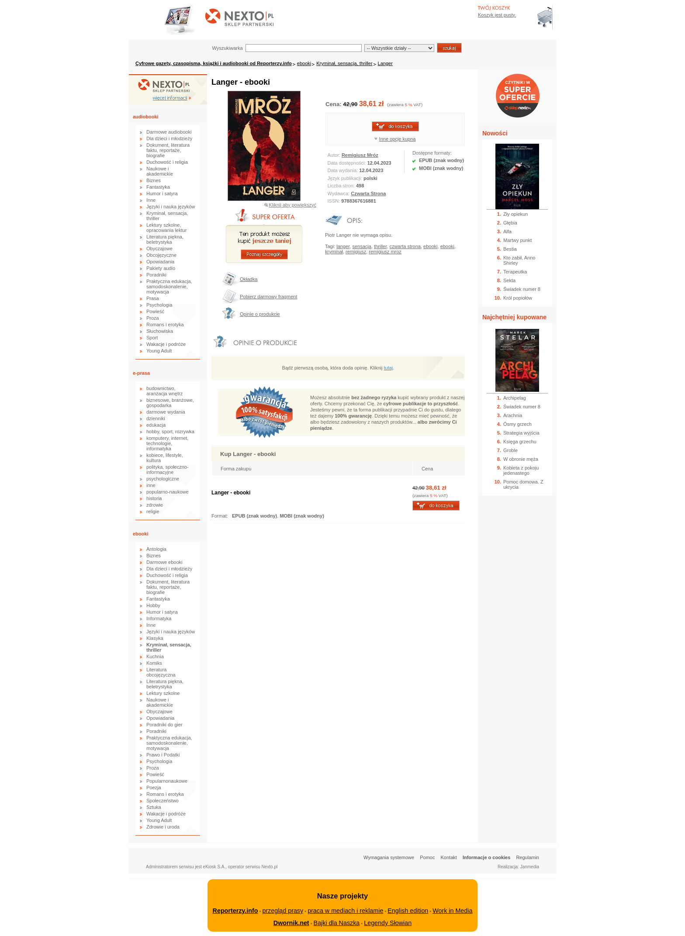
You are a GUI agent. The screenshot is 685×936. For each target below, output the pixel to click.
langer (342, 246)
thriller (380, 246)
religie (152, 511)
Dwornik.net (291, 922)
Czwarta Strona (368, 193)
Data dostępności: (347, 163)
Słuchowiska (159, 331)
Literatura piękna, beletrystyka (164, 239)
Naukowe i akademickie (159, 171)
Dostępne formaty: (432, 152)
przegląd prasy (282, 910)
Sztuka (153, 807)
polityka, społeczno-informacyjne (167, 469)
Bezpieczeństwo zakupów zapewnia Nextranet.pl (649, 7)
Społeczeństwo (162, 800)
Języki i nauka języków (170, 206)
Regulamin (527, 857)
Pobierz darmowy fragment (268, 296)
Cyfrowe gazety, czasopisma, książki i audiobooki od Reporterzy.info (213, 63)
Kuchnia (155, 656)
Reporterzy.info (235, 910)
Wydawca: (339, 193)
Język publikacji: (346, 178)
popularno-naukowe (167, 491)
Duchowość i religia (167, 162)
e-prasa (141, 373)
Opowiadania (160, 261)
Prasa (152, 298)
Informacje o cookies (486, 857)
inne (151, 485)
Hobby (153, 605)
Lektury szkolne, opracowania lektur (166, 227)
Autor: (335, 155)
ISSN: (335, 201)
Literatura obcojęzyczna (161, 672)
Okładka (248, 279)
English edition (407, 910)
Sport (152, 337)
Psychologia (159, 304)
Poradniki (156, 274)
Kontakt (449, 857)
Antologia (156, 549)
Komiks (154, 663)
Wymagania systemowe (388, 857)
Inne (151, 200)
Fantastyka (158, 187)
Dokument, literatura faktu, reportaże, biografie (168, 150)
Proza (152, 318)
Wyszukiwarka (227, 48)
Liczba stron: (342, 185)
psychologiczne (162, 478)
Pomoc (427, 857)
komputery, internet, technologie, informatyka (167, 443)
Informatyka (158, 618)
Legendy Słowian (388, 922)
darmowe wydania (165, 411)
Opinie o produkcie (260, 314)
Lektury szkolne (163, 693)
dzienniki (155, 418)
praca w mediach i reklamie (345, 910)
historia (154, 498)
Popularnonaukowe (166, 781)
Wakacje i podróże (166, 344)
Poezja (153, 787)
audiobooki (146, 116)
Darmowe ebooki (164, 562)
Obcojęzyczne (161, 255)
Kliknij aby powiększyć (292, 204)
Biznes (153, 180)
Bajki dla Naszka (337, 922)
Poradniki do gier (164, 724)
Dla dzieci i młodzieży (169, 138)
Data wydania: (344, 170)
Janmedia (529, 866)
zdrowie (154, 505)
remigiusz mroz (385, 251)
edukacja (156, 425)
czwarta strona (405, 246)
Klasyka (154, 638)
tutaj (388, 367)
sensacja (361, 246)
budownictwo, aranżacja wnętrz (164, 391)
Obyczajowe (159, 248)
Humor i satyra (162, 193)
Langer (385, 63)
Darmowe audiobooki (168, 132)
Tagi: (330, 246)
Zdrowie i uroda (163, 826)
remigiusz (356, 251)
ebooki (304, 63)
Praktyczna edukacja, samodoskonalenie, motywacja (169, 286)
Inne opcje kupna (397, 139)
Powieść (155, 311)
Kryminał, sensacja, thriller (344, 63)
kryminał (334, 251)
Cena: (334, 104)
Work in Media (452, 910)
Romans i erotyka (165, 324)
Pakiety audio (160, 268)
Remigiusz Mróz (360, 155)
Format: (220, 515)
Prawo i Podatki (163, 754)
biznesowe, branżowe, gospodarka (170, 402)
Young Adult (159, 350)
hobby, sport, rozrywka (170, 431)
